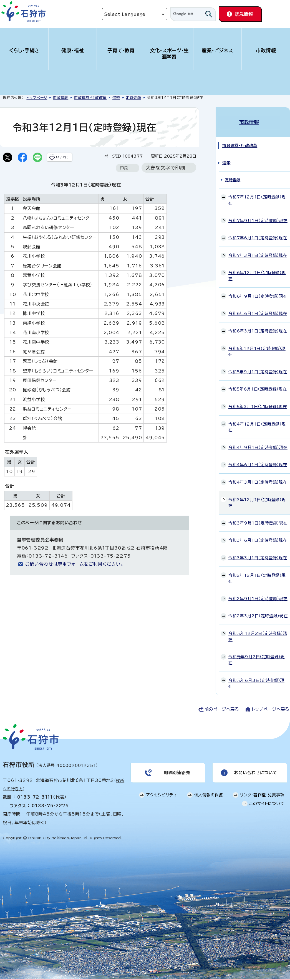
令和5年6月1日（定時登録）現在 (257, 384)
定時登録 (133, 98)
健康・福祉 (72, 50)
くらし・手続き (24, 50)
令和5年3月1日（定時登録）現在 (257, 402)
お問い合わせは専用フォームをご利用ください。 (74, 575)
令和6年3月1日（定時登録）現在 (257, 326)
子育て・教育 (121, 50)
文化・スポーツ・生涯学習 (169, 53)
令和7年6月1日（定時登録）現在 (257, 233)
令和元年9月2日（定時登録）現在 (256, 655)
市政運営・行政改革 (90, 98)
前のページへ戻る (222, 704)
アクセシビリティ (161, 793)
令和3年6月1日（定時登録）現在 (257, 536)
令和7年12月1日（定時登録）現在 (257, 195)
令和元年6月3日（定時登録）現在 (256, 679)
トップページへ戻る (270, 704)
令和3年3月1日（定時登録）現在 (257, 553)
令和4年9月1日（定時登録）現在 (258, 443)
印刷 (124, 179)
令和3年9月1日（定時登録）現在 (258, 518)
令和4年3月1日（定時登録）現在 (257, 477)
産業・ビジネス (217, 50)
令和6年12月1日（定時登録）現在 (257, 271)
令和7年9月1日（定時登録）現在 (258, 216)
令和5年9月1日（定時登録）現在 (257, 367)
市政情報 (266, 50)
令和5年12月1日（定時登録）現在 (257, 347)
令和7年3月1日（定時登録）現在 (257, 251)
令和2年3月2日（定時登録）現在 (258, 611)
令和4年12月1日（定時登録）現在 (257, 422)
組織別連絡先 (177, 769)
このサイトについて (266, 801)
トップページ (36, 98)
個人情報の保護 (208, 793)
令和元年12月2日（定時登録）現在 (257, 632)
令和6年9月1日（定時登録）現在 (258, 291)
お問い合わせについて (255, 769)
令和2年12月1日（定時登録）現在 (257, 573)
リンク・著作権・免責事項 (262, 793)
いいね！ (71, 158)
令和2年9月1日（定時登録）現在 (258, 594)
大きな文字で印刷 (165, 179)
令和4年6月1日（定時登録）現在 (257, 460)
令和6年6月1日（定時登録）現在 (257, 309)
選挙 (116, 98)
